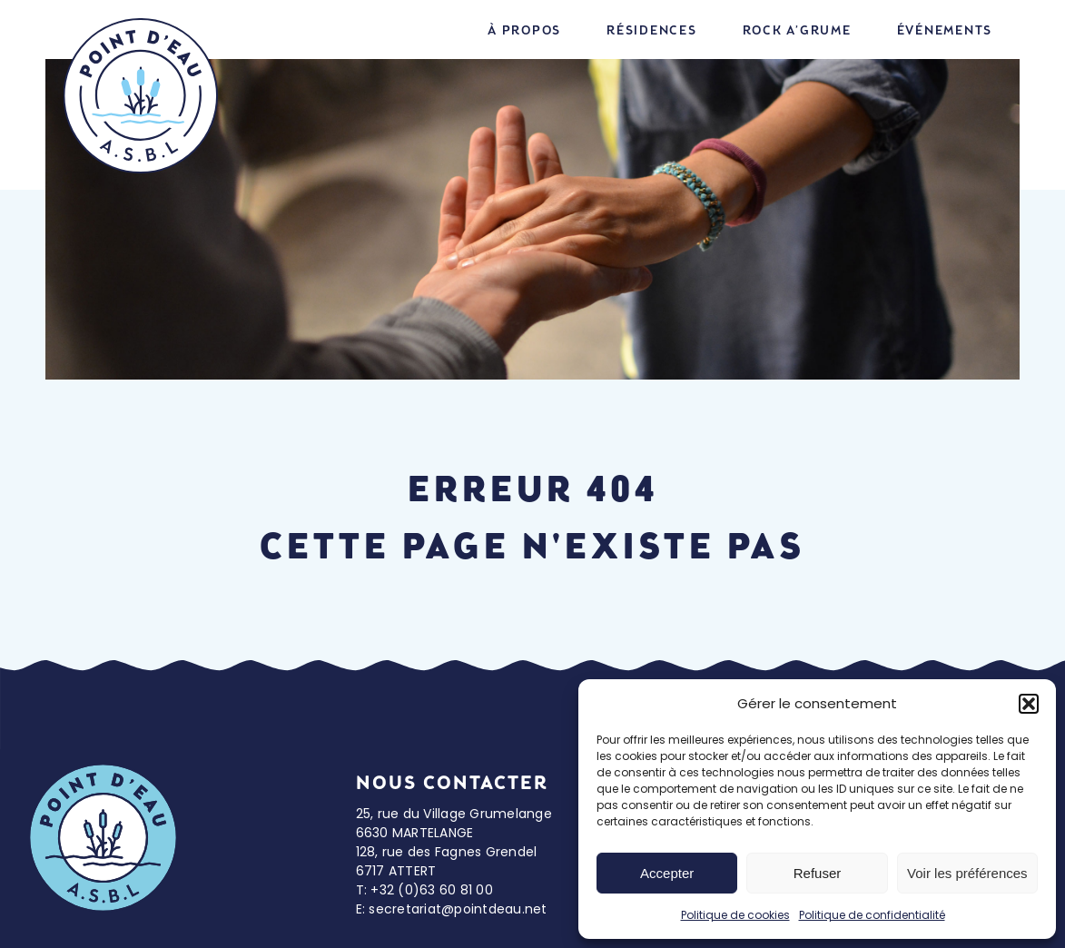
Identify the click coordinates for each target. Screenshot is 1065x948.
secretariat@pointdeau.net (458, 909)
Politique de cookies (735, 915)
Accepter (667, 873)
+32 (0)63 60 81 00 (431, 890)
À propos (524, 31)
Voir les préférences (967, 873)
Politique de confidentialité (872, 915)
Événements (945, 31)
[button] (1029, 704)
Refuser (818, 873)
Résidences (651, 31)
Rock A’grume (797, 31)
